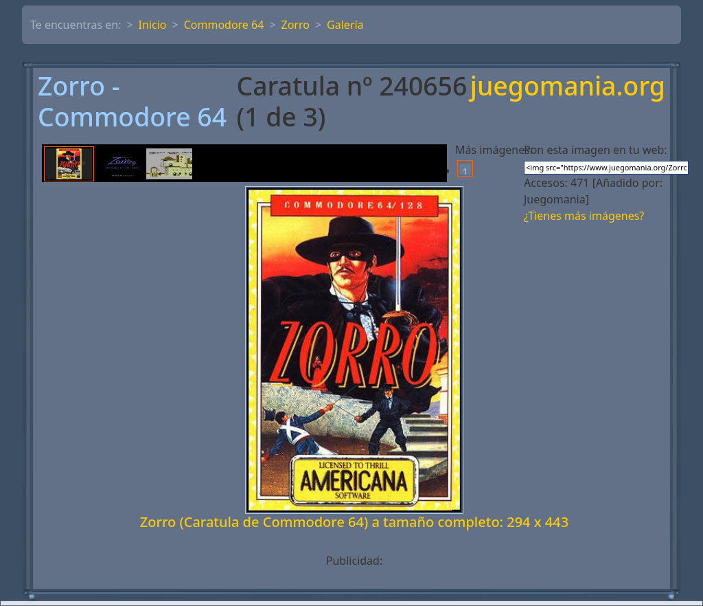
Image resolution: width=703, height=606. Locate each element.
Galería (345, 24)
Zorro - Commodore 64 (132, 102)
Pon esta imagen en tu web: (595, 149)
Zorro (295, 24)
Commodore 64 (224, 24)
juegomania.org (567, 87)
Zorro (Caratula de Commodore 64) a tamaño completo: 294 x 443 (354, 522)
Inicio (153, 24)
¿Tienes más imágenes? (584, 215)
